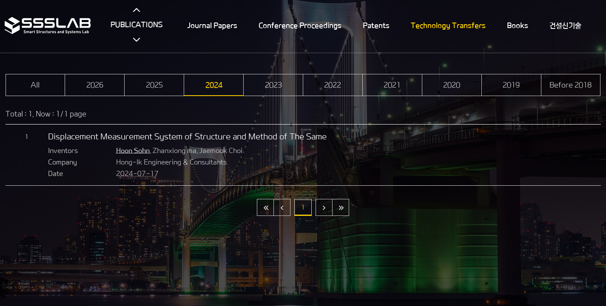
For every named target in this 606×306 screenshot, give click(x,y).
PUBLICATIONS (137, 24)
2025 (154, 85)
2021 (392, 85)
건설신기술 (566, 25)
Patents (376, 25)
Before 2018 (570, 85)
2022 (332, 85)
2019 (511, 85)
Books (518, 25)
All (35, 85)
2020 (451, 85)
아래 (136, 39)
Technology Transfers (448, 25)
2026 (94, 85)
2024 (213, 85)
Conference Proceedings (300, 25)
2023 (273, 85)
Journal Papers (213, 25)
